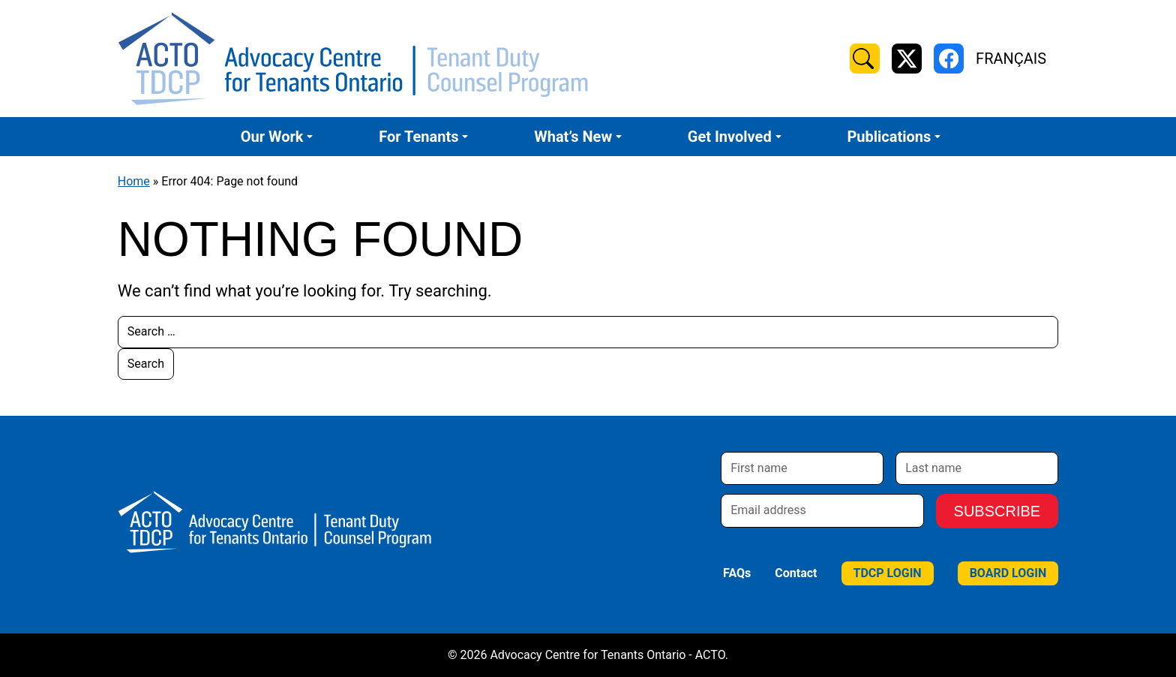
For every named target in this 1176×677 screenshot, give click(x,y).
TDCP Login (888, 573)
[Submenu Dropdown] (309, 136)
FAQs (737, 573)
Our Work (272, 137)
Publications (889, 137)
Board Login (1008, 573)
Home (134, 181)
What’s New (573, 137)
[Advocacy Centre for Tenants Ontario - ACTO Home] (353, 58)
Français (1011, 59)
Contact (796, 573)
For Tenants (418, 137)
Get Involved (730, 137)
